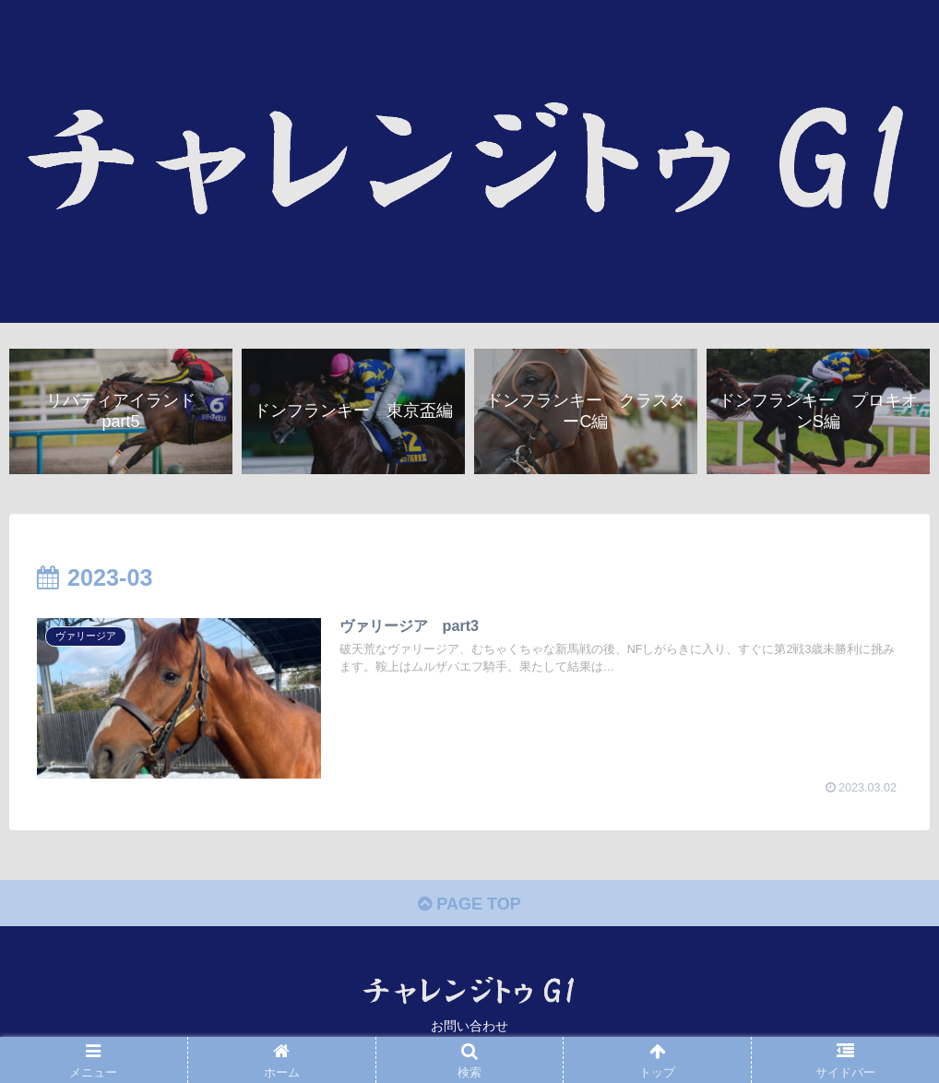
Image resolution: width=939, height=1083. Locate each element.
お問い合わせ (469, 1025)
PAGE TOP (469, 904)
